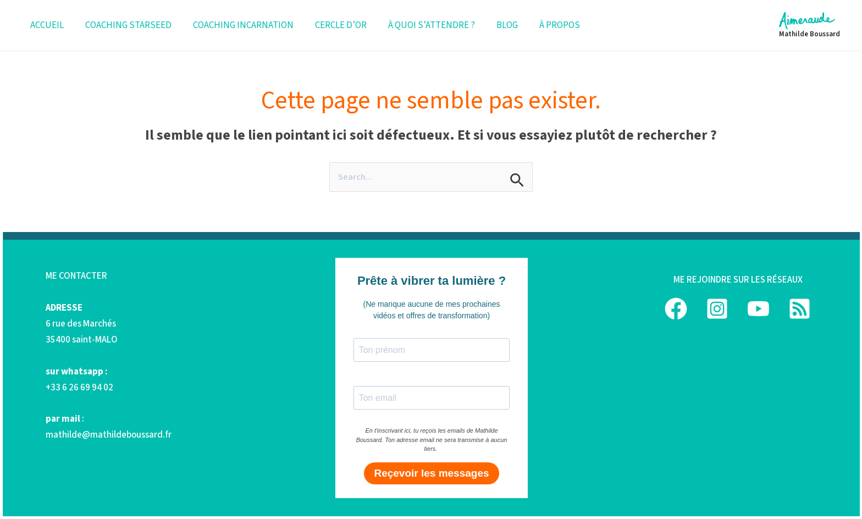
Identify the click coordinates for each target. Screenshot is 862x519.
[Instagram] (717, 308)
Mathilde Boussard (809, 34)
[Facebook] (676, 308)
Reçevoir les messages (431, 473)
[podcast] (799, 308)
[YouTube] (758, 308)
